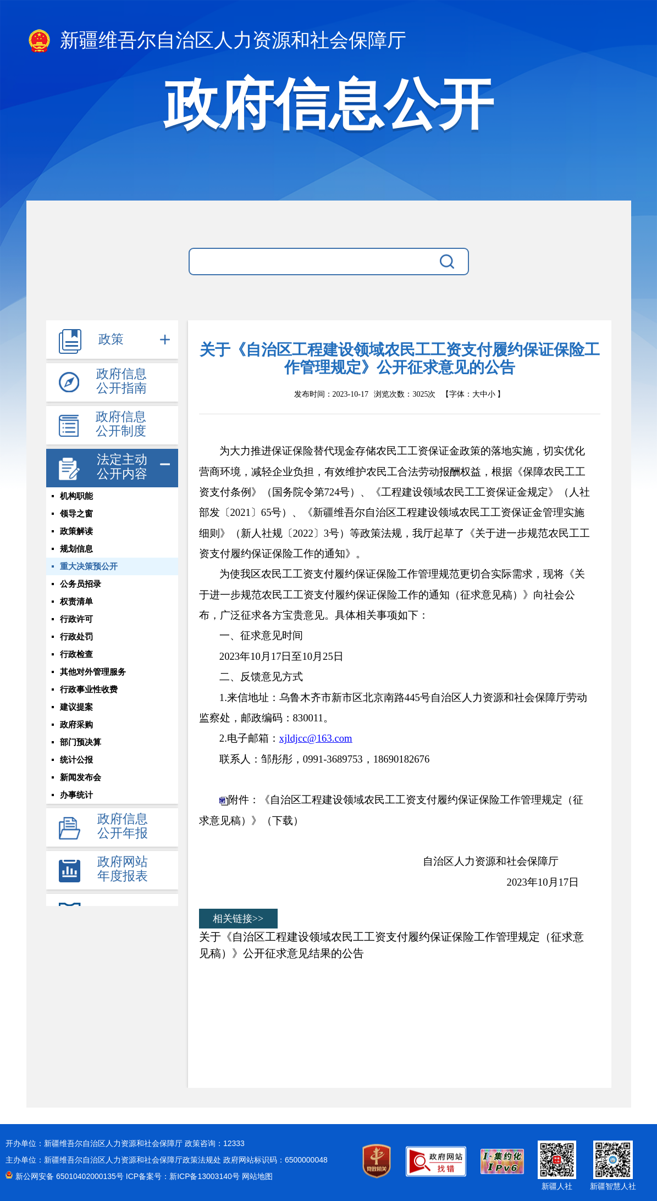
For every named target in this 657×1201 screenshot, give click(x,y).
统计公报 (76, 759)
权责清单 (76, 601)
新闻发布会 (80, 777)
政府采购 (76, 724)
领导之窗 (76, 513)
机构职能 (76, 496)
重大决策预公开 (89, 566)
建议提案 (76, 707)
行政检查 (76, 654)
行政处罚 (76, 636)
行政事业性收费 (89, 689)
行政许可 (76, 619)
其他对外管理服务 (93, 672)
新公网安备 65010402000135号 (70, 1176)
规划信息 (76, 548)
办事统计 (76, 795)
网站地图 (257, 1176)
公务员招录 (80, 584)
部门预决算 (80, 742)
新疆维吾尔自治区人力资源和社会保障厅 (216, 42)
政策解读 (76, 531)
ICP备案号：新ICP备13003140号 (184, 1176)
